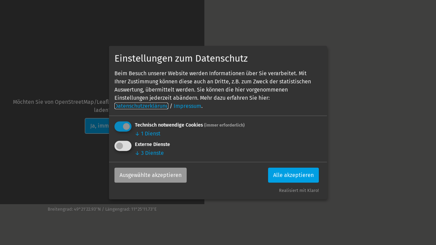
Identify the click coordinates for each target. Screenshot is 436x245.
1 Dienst (147, 133)
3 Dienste (149, 153)
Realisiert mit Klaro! (299, 190)
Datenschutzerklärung (141, 106)
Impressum (187, 106)
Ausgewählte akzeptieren (151, 175)
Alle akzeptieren (293, 175)
